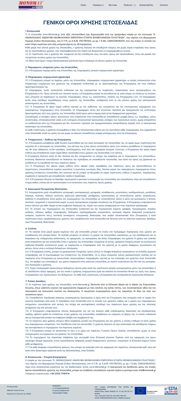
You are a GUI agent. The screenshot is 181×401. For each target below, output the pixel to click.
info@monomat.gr (147, 370)
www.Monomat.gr (51, 34)
